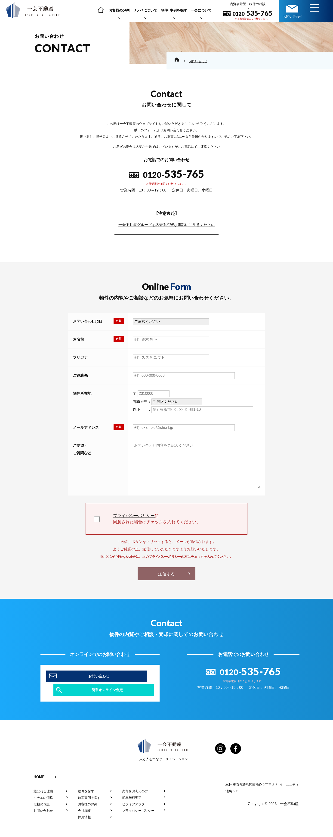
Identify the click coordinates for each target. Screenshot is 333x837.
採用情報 (84, 807)
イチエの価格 (43, 787)
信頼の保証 (42, 794)
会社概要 (84, 800)
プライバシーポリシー (134, 515)
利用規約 (206, 834)
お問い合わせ (43, 800)
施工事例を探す (89, 787)
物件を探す (86, 781)
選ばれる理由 (43, 781)
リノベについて (145, 10)
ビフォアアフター (135, 794)
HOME (39, 767)
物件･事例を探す (174, 10)
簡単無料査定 (132, 787)
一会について (201, 10)
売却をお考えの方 (135, 781)
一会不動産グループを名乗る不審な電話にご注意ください (166, 225)
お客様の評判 (119, 10)
